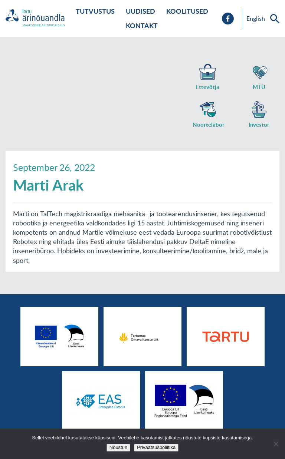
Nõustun (118, 447)
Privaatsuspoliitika (156, 447)
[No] (275, 444)
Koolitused (187, 11)
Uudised (140, 11)
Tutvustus (95, 11)
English (255, 18)
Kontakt (142, 25)
